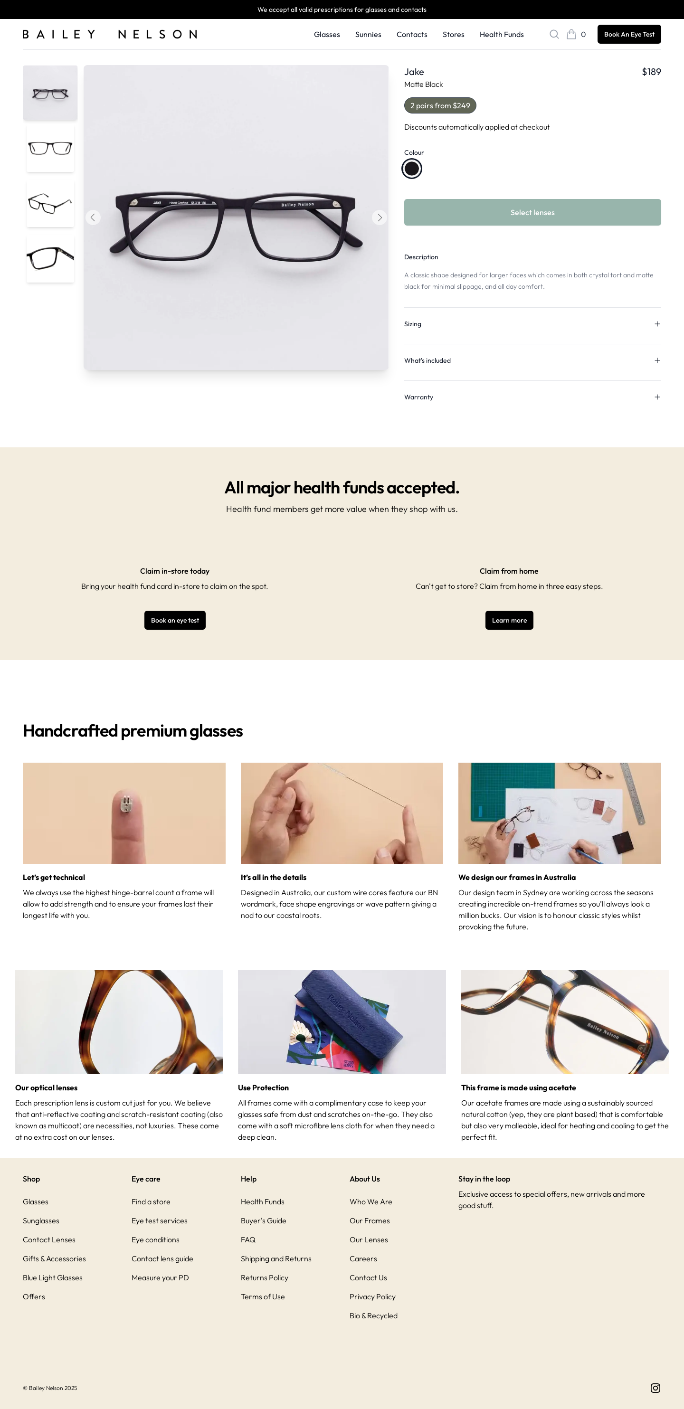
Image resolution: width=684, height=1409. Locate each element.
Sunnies (368, 34)
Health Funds (502, 34)
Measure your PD (160, 1277)
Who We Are (371, 1201)
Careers (363, 1258)
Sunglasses (41, 1220)
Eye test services (160, 1220)
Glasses (327, 34)
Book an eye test (175, 620)
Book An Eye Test (629, 34)
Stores (454, 34)
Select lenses (533, 212)
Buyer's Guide (263, 1220)
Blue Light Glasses (53, 1277)
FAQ (248, 1239)
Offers (34, 1296)
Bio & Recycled (374, 1315)
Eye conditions (156, 1239)
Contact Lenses (49, 1239)
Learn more (509, 620)
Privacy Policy (373, 1296)
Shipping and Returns (276, 1258)
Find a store (151, 1201)
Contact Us (368, 1277)
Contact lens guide (162, 1258)
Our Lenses (369, 1239)
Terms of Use (263, 1296)
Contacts (412, 34)
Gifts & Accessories (54, 1258)
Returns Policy (264, 1277)
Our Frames (370, 1220)
